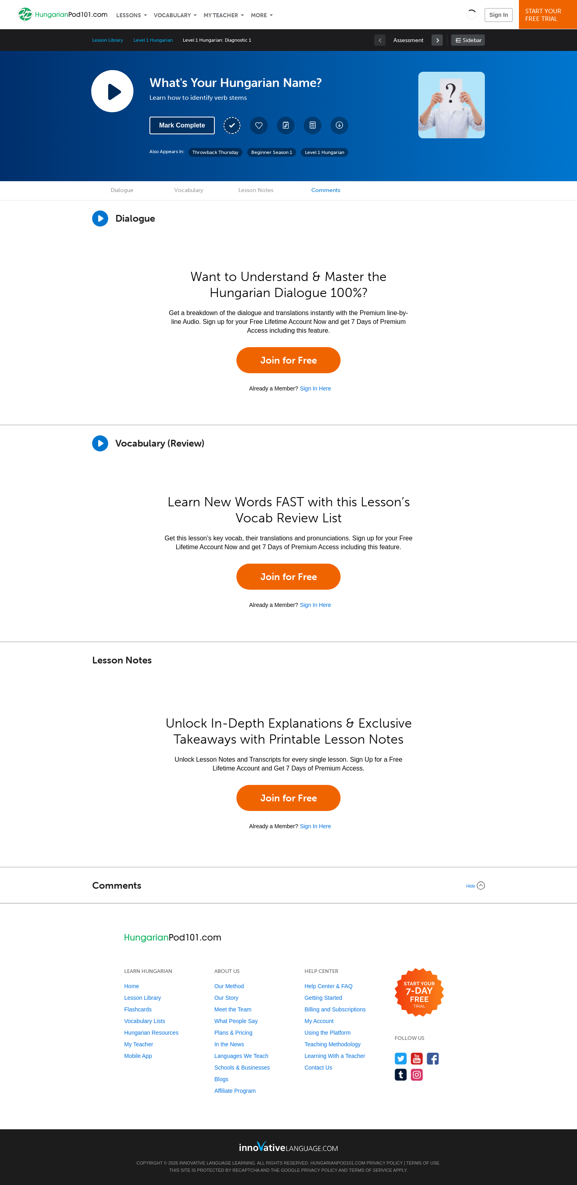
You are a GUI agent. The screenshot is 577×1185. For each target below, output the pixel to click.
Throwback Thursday (215, 152)
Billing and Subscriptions (335, 1009)
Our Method (229, 986)
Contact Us (318, 1067)
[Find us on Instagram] (417, 1074)
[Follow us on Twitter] (401, 1058)
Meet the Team (232, 1009)
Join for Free (288, 360)
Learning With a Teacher (335, 1056)
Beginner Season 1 (271, 152)
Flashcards (137, 1009)
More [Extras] (259, 15)
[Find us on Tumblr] (401, 1074)
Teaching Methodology (333, 1044)
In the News (229, 1044)
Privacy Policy (385, 1163)
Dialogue (122, 190)
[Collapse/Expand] (288, 886)
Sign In (498, 15)
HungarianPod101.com (338, 1163)
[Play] (100, 443)
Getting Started (323, 998)
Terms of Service (370, 1170)
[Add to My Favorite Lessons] (259, 125)
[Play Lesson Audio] (112, 91)
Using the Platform (328, 1032)
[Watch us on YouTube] (417, 1058)
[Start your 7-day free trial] (419, 992)
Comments (325, 190)
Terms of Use (423, 1163)
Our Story (226, 998)
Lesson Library (107, 40)
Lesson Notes (255, 190)
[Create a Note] (286, 125)
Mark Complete (182, 125)
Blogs (221, 1079)
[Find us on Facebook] (433, 1058)
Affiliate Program (235, 1091)
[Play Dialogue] (100, 218)
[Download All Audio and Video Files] (339, 125)
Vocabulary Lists (144, 1021)
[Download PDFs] (312, 125)
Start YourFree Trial (549, 15)
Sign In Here (315, 388)
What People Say (236, 1021)
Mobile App (138, 1056)
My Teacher (221, 15)
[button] (471, 14)
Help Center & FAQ (329, 986)
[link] (437, 40)
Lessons (128, 15)
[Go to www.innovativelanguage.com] (288, 1146)
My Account (319, 1021)
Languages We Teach (241, 1056)
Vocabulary (172, 15)
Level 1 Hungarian (152, 40)
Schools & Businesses (242, 1067)
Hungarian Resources (151, 1032)
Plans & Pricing (233, 1032)
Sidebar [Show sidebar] (472, 40)
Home (131, 986)
